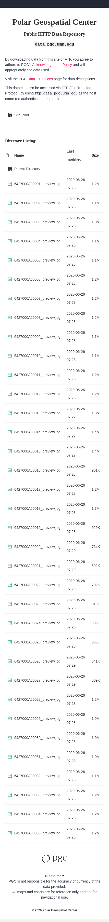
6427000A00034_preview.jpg (37, 814)
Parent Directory (27, 169)
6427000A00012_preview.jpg (37, 394)
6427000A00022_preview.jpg (37, 585)
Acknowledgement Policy (52, 65)
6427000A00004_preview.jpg (37, 241)
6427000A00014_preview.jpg (37, 432)
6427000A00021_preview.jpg (37, 566)
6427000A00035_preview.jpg (37, 833)
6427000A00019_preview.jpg (37, 528)
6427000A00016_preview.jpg (37, 470)
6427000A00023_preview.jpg (37, 604)
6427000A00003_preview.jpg (37, 222)
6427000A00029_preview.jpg (37, 719)
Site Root (21, 115)
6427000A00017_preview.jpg (37, 489)
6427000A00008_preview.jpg (37, 317)
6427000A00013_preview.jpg (37, 413)
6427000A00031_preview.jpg (37, 757)
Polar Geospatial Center (60, 910)
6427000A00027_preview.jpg (37, 680)
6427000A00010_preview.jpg (37, 356)
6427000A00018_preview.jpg (37, 508)
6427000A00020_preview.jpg (37, 547)
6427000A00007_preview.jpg (37, 298)
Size (95, 155)
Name (19, 155)
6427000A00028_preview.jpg (37, 699)
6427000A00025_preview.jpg (37, 642)
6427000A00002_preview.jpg (37, 203)
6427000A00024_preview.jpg (37, 623)
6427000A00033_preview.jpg (37, 795)
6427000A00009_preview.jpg (37, 337)
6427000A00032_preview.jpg (37, 776)
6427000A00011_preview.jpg (37, 375)
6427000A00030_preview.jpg (37, 738)
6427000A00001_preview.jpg (37, 184)
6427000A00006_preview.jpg (37, 279)
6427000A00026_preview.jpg (37, 661)
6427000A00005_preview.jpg (37, 260)
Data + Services (40, 79)
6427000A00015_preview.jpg (37, 451)
